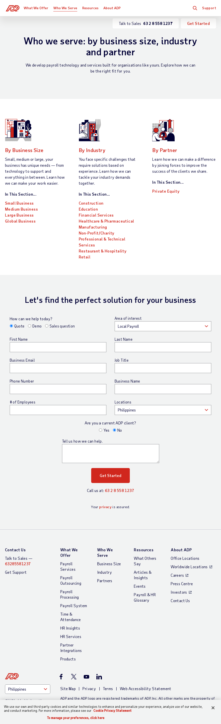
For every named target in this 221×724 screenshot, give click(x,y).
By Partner (167, 149)
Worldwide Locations (189, 566)
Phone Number (22, 381)
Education (88, 209)
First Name (19, 339)
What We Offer (37, 8)
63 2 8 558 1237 (119, 490)
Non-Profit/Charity (96, 233)
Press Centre (182, 583)
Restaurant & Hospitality (103, 250)
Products (68, 658)
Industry (104, 572)
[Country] (27, 689)
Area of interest (128, 318)
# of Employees (23, 402)
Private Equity (165, 191)
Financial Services (96, 215)
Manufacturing (93, 227)
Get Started (198, 23)
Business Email (22, 360)
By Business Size (27, 149)
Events (140, 586)
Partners (104, 580)
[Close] (213, 707)
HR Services (70, 636)
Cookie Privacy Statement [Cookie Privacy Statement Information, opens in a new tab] (112, 711)
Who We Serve (66, 8)
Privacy (89, 688)
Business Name (127, 381)
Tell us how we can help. (82, 441)
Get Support (16, 572)
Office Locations (185, 558)
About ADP (112, 8)
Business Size (109, 563)
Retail (84, 256)
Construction (91, 203)
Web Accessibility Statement (145, 688)
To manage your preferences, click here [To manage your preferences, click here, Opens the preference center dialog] (75, 718)
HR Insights (70, 628)
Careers (177, 575)
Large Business (19, 215)
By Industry (94, 149)
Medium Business (21, 209)
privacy (105, 507)
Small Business (19, 203)
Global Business (20, 221)
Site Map (68, 688)
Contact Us (15, 549)
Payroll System (73, 605)
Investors (179, 592)
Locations (123, 402)
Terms (108, 688)
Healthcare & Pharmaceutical (106, 221)
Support (209, 8)
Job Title (122, 360)
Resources (91, 8)
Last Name (124, 339)
